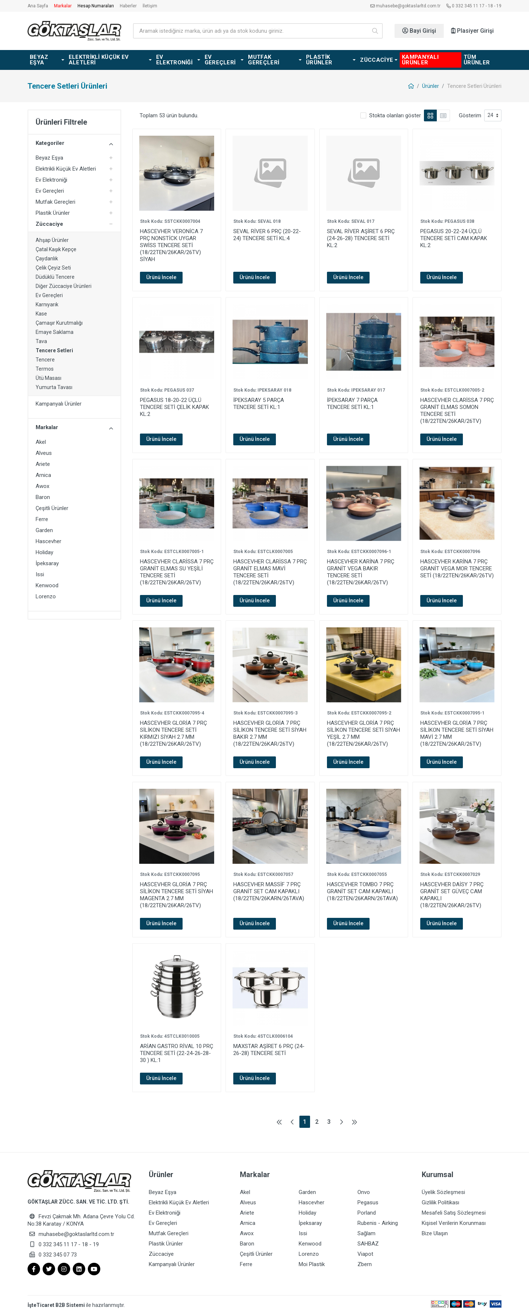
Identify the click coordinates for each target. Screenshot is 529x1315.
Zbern (364, 1264)
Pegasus (367, 1202)
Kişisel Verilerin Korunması (454, 1223)
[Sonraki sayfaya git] (341, 1122)
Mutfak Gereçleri (55, 202)
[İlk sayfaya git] (279, 1122)
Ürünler (430, 86)
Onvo (363, 1192)
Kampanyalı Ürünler (59, 403)
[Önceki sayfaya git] (292, 1122)
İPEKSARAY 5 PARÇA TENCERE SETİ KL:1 (258, 403)
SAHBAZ (368, 1243)
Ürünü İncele (161, 277)
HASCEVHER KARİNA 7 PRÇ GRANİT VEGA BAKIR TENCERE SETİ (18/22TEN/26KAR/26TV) (360, 572)
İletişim (150, 5)
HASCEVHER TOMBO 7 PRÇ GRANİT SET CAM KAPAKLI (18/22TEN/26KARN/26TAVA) (362, 891)
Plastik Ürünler (53, 213)
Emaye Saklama (54, 332)
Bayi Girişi (419, 30)
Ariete (43, 464)
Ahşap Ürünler (52, 240)
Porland (366, 1212)
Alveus (44, 453)
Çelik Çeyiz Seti (53, 268)
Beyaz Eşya (49, 157)
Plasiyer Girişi (472, 30)
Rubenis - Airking (377, 1223)
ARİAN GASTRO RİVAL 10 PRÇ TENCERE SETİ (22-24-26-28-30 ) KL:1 (176, 1053)
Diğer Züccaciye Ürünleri (63, 286)
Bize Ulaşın (435, 1233)
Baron (43, 497)
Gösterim (470, 115)
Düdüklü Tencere (55, 277)
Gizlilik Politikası (440, 1202)
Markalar (63, 5)
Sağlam (366, 1233)
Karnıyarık (47, 304)
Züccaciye (49, 224)
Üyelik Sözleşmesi (443, 1192)
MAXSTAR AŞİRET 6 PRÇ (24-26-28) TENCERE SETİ (269, 1049)
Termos (45, 369)
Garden (44, 530)
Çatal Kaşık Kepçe (56, 249)
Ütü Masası (48, 378)
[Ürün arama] (250, 31)
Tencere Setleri (54, 350)
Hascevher (48, 541)
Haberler (128, 5)
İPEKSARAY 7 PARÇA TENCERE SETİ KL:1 (352, 403)
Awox (42, 486)
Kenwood (47, 585)
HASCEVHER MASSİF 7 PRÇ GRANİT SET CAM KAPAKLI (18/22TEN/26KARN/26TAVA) (268, 891)
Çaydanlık (47, 258)
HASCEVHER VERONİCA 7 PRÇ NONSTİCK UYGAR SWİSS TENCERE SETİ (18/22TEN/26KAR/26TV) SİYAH (171, 245)
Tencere (45, 360)
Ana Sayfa (38, 5)
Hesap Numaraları (96, 5)
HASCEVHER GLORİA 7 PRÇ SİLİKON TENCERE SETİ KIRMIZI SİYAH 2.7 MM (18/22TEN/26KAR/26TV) (173, 733)
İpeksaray (47, 563)
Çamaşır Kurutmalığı (59, 323)
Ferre (42, 519)
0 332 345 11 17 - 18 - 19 (473, 5)
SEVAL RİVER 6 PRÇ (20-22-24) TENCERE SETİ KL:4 (267, 235)
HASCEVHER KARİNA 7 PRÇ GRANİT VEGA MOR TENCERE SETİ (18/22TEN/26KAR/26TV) (457, 568)
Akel (41, 442)
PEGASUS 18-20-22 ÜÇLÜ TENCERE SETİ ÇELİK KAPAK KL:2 (174, 407)
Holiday (44, 552)
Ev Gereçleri (50, 191)
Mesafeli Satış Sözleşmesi (454, 1212)
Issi (40, 574)
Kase (41, 314)
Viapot (365, 1254)
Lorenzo (46, 596)
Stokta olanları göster (395, 115)
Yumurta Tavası (54, 387)
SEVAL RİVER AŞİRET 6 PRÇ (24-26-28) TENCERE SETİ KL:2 (361, 238)
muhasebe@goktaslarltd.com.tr (405, 5)
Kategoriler (74, 143)
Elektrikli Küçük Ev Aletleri (66, 168)
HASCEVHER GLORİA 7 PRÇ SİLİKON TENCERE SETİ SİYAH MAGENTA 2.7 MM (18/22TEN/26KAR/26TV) (176, 895)
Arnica (43, 475)
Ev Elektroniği (51, 180)
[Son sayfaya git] (354, 1122)
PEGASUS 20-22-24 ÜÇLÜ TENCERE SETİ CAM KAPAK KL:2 (453, 238)
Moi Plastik (312, 1264)
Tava (41, 341)
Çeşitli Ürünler (52, 508)
